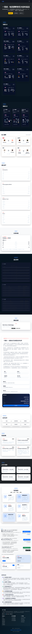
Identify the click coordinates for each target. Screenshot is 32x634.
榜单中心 (21, 13)
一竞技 (2, 1)
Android (10, 530)
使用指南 (16, 13)
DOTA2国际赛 (14, 620)
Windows (3, 530)
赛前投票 (3, 621)
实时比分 (3, 619)
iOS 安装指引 (28, 550)
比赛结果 (3, 624)
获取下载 (4, 560)
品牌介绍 (3, 620)
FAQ (3, 617)
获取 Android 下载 (27, 547)
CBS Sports (22, 619)
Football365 (23, 620)
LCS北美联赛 (13, 617)
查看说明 (28, 542)
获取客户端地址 (14, 530)
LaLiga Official (23, 617)
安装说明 (19, 567)
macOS (6, 530)
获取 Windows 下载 (26, 531)
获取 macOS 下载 (27, 539)
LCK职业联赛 (13, 619)
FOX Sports (22, 621)
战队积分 (3, 623)
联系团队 (16, 405)
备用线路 (28, 534)
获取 (13, 565)
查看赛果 (10, 13)
